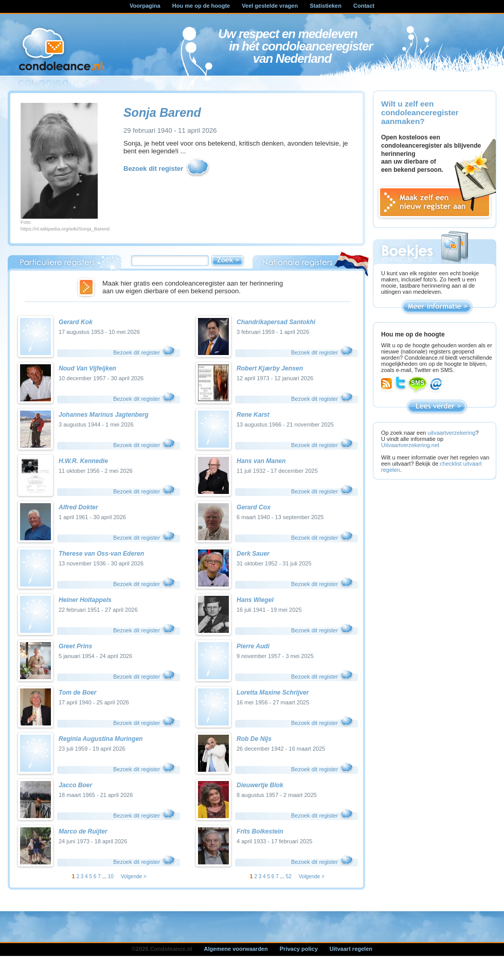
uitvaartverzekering (452, 433)
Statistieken (325, 6)
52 (289, 876)
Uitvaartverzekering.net (410, 445)
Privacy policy (299, 949)
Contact (363, 6)
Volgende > (134, 876)
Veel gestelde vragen (270, 6)
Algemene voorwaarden (236, 949)
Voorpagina (145, 6)
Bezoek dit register (167, 169)
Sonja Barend (162, 112)
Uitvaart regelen (351, 949)
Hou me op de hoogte (201, 6)
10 (111, 876)
